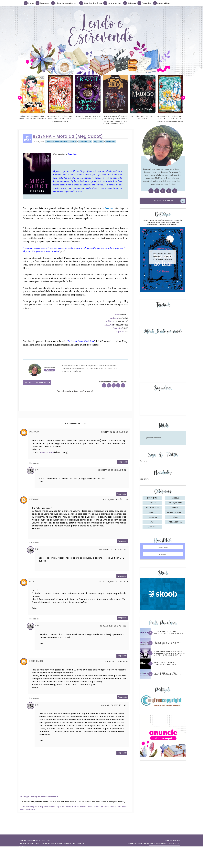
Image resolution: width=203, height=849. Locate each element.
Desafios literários (91, 3)
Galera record (85, 141)
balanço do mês (175, 503)
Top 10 (153, 503)
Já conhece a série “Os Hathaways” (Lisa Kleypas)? (167, 674)
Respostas (34, 463)
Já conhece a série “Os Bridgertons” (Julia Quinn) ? (168, 632)
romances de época (175, 512)
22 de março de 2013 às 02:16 (113, 499)
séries (175, 517)
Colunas (129, 3)
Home (29, 3)
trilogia (152, 527)
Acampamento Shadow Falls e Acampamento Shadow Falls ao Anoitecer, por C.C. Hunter (169, 653)
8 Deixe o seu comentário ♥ (37, 382)
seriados (153, 517)
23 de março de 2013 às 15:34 (112, 549)
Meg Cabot (98, 141)
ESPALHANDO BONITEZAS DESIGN (164, 844)
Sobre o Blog (161, 3)
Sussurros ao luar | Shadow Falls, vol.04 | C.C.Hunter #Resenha (163, 256)
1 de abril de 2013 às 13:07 (115, 661)
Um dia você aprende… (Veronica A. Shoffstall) (166, 663)
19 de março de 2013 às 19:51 (114, 432)
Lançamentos (112, 3)
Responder (122, 462)
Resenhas (42, 3)
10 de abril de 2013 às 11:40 (113, 705)
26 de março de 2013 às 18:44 (113, 582)
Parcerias (144, 3)
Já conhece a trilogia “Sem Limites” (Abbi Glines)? (167, 643)
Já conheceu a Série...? (64, 3)
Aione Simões (36, 661)
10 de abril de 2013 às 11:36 (113, 626)
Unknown (34, 431)
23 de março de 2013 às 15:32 (112, 470)
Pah (37, 469)
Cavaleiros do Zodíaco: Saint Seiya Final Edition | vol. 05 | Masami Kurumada (65, 118)
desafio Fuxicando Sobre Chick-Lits (61, 141)
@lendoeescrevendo (153, 438)
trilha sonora (175, 522)
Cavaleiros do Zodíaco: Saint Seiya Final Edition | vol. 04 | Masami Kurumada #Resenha (175, 118)
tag (153, 522)
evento (175, 507)
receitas (152, 512)
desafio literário (153, 507)
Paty (31, 581)
